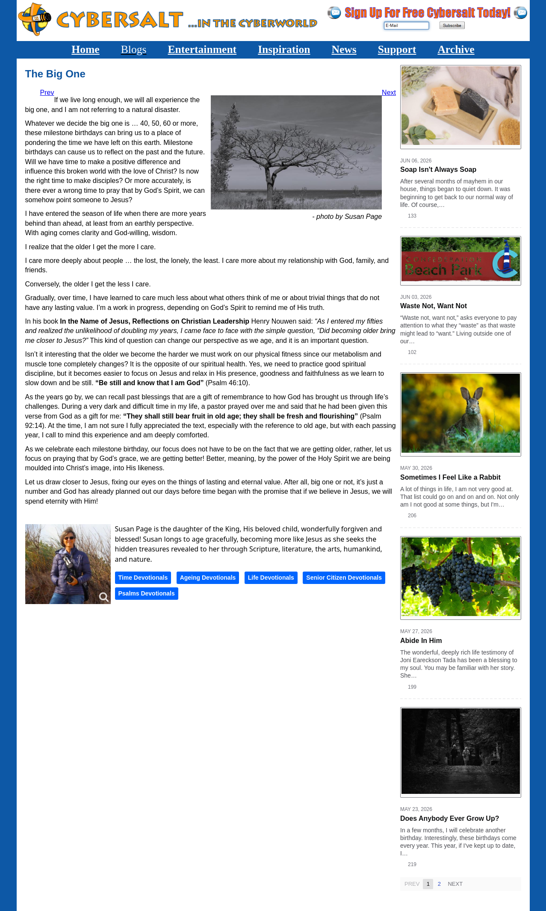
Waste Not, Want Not (433, 306)
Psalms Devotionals (146, 593)
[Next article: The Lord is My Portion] (389, 92)
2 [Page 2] (439, 884)
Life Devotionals (271, 577)
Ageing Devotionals (208, 577)
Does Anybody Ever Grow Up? (449, 818)
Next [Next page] (455, 884)
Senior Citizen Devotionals (344, 577)
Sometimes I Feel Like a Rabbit (450, 477)
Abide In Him (421, 640)
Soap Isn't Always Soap (438, 169)
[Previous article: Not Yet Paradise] (47, 92)
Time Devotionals (143, 577)
